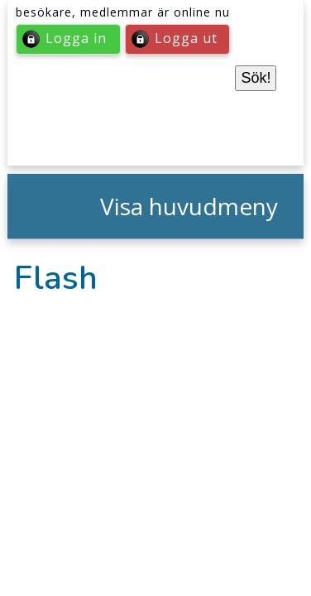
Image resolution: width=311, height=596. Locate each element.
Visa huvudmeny (189, 206)
